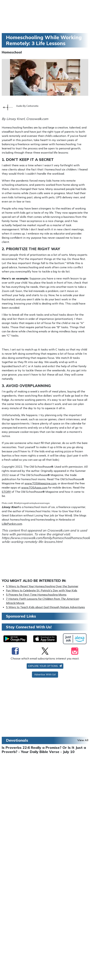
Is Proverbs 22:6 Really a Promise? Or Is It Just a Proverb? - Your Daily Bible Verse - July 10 (44, 749)
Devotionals (17, 740)
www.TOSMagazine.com (40, 483)
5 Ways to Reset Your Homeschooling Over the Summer (42, 586)
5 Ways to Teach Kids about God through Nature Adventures (45, 607)
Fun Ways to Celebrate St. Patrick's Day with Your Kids (41, 590)
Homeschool (12, 52)
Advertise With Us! (45, 674)
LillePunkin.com (12, 523)
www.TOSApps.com (34, 487)
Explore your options (45, 666)
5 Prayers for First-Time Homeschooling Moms (36, 594)
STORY (6, 491)
